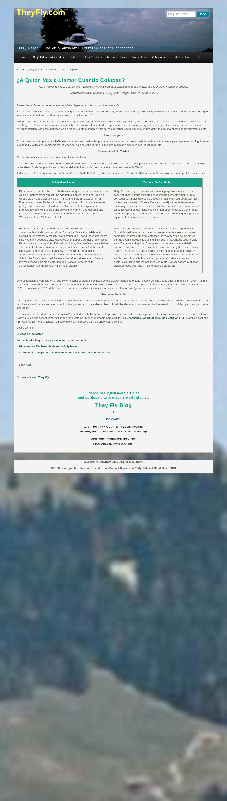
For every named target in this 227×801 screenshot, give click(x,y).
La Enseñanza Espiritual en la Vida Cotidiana (151, 317)
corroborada (146, 121)
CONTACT (113, 419)
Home (23, 57)
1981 (102, 284)
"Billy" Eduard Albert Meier (49, 57)
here (28, 364)
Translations (139, 57)
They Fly (43, 377)
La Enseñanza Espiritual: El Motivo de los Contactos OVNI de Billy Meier (65, 352)
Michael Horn (182, 57)
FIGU (74, 57)
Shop (199, 57)
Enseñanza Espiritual (103, 314)
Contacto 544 (135, 173)
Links (123, 57)
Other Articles (160, 57)
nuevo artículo (65, 163)
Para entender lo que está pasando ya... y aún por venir (52, 340)
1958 (58, 141)
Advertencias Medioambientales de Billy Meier (47, 346)
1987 (111, 284)
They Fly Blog (113, 405)
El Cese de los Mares (30, 334)
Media (111, 57)
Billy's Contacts (92, 57)
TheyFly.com (41, 12)
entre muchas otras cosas (183, 300)
